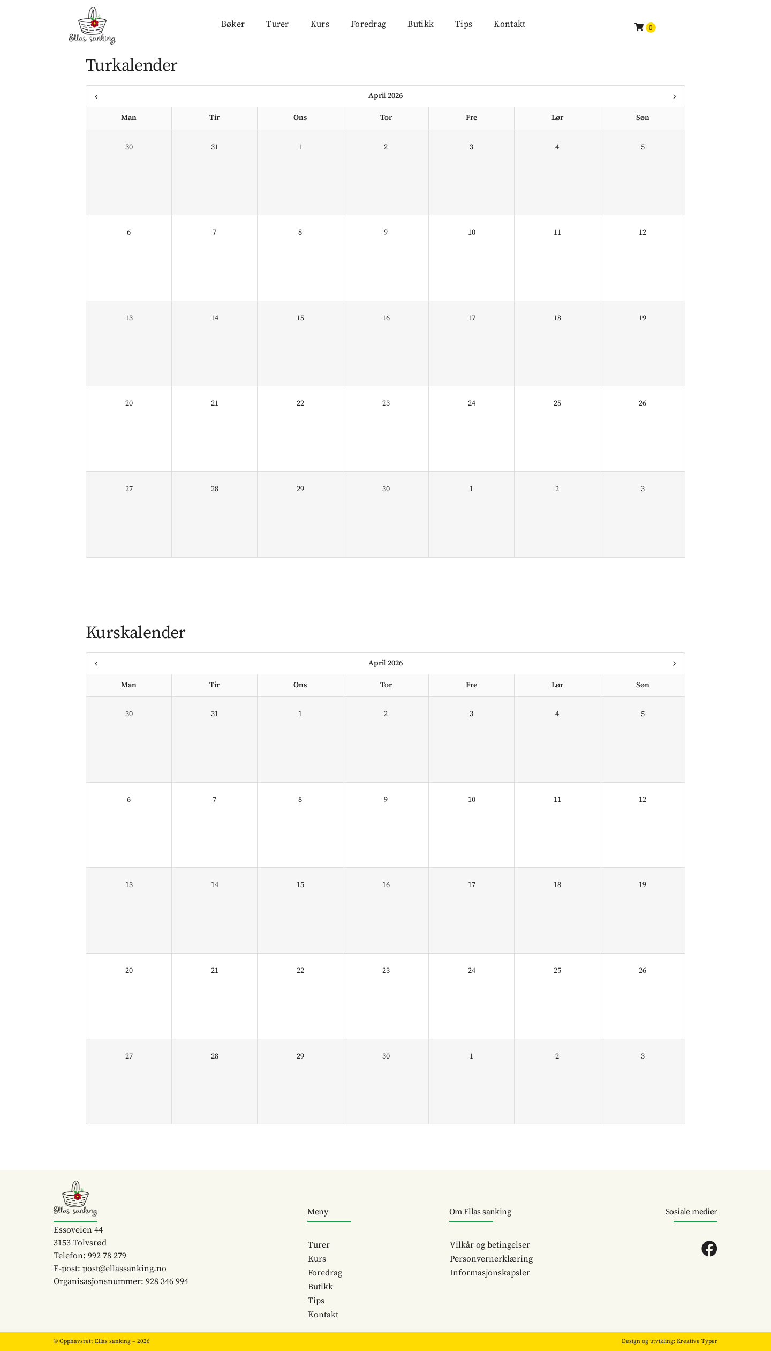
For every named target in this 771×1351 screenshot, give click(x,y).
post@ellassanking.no (124, 1268)
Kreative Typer (697, 1341)
